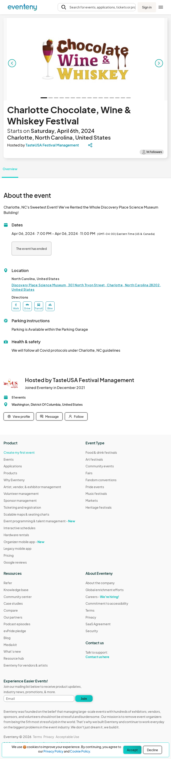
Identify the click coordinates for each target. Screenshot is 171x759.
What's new (12, 651)
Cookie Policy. (80, 751)
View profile (18, 416)
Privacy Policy (53, 751)
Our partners (13, 617)
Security (92, 631)
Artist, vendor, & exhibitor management (32, 487)
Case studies (13, 603)
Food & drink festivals (101, 452)
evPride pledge (15, 631)
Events (9, 459)
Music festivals (96, 493)
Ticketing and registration (22, 507)
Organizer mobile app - (24, 542)
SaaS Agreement (98, 624)
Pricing (9, 555)
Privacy (91, 617)
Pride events (95, 487)
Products (10, 473)
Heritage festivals (99, 507)
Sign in (147, 7)
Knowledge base (16, 590)
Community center (18, 597)
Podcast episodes (17, 624)
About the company (100, 583)
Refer (8, 583)
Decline (152, 750)
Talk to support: (107, 654)
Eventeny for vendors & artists (26, 665)
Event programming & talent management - (39, 521)
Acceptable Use (67, 737)
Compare (11, 610)
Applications (13, 466)
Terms (90, 610)
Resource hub (14, 658)
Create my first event (19, 452)
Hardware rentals (16, 535)
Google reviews (15, 562)
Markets (92, 500)
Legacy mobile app (17, 548)
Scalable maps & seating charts (26, 514)
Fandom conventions (101, 480)
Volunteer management (21, 493)
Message (49, 416)
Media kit (10, 645)
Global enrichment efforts (105, 590)
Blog (7, 638)
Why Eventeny (14, 480)
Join (84, 698)
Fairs (89, 473)
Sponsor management (20, 500)
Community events (100, 466)
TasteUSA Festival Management (52, 145)
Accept (132, 750)
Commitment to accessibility (107, 603)
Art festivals (94, 459)
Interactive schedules (19, 528)
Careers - (102, 597)
